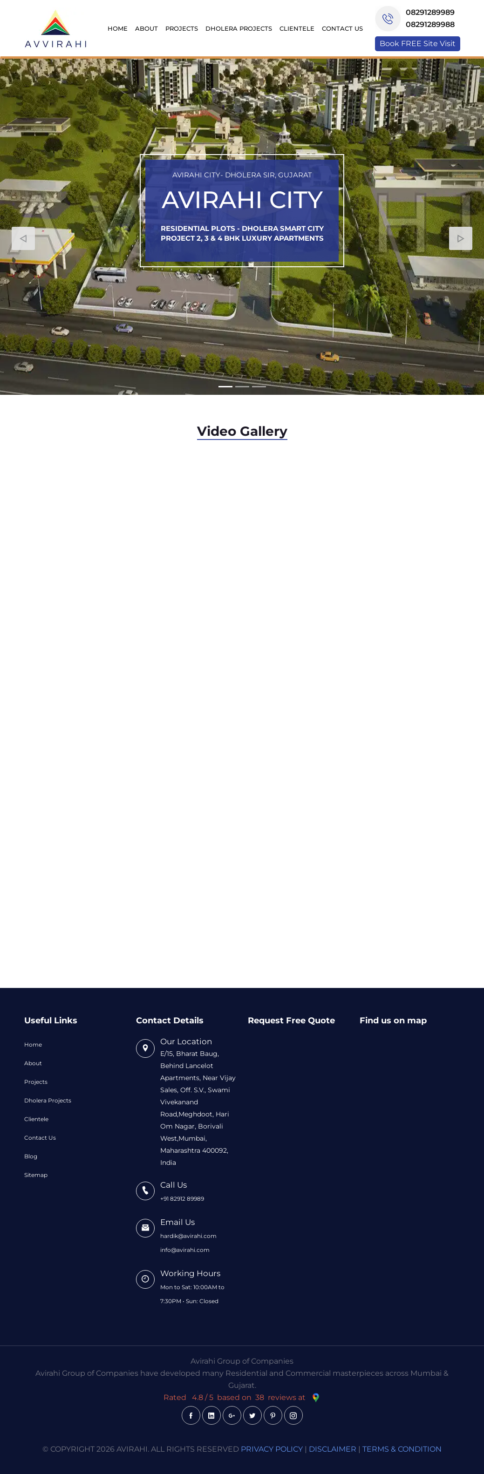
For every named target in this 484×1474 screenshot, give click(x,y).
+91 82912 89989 (182, 1198)
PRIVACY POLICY (272, 1449)
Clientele (296, 28)
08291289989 (430, 12)
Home (118, 28)
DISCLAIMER (332, 1449)
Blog (30, 1156)
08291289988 (430, 24)
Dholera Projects (238, 28)
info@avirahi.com (185, 1249)
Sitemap (36, 1174)
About (146, 28)
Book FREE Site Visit (418, 43)
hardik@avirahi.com (188, 1235)
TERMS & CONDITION (402, 1449)
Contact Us (342, 28)
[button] (23, 238)
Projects (181, 28)
